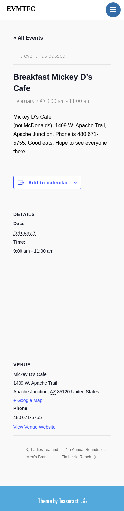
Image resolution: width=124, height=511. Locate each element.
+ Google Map (27, 400)
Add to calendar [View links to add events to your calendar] (48, 182)
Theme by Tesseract (58, 501)
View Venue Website (34, 427)
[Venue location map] (62, 308)
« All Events (28, 38)
